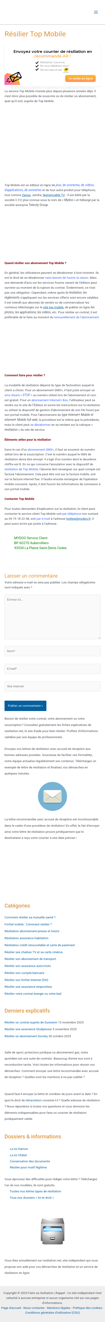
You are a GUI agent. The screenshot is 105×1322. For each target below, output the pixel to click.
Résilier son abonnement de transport (30, 959)
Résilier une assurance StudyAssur (28, 1029)
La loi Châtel (18, 1155)
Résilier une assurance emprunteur (28, 986)
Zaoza (26, 195)
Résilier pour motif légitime (28, 1167)
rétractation (33, 1100)
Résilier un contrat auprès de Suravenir (31, 1022)
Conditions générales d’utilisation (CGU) (52, 1312)
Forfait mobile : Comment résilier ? (28, 924)
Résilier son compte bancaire (24, 973)
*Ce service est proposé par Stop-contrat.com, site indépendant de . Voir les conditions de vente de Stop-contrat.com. (53, 88)
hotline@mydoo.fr (78, 518)
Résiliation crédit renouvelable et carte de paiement (40, 945)
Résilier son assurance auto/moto (28, 966)
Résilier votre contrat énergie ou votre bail (33, 993)
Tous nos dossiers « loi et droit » (29, 1197)
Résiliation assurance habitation (26, 938)
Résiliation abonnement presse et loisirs (32, 931)
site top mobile (53, 307)
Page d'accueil (11, 1308)
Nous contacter (33, 1308)
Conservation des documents (29, 1161)
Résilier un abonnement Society (26, 1036)
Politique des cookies (87, 1308)
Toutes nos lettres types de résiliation (35, 1191)
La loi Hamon (16, 1149)
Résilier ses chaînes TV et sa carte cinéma (33, 952)
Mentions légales (59, 1308)
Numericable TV (53, 195)
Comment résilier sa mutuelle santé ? (30, 917)
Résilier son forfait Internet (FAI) (26, 980)
